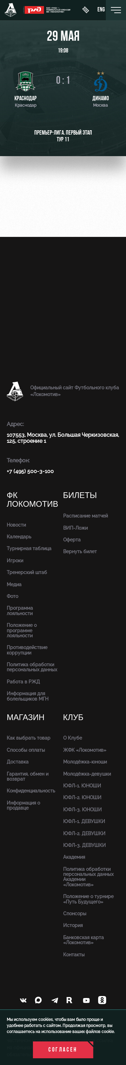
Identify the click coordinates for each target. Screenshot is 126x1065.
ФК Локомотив (32, 500)
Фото (12, 596)
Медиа (14, 584)
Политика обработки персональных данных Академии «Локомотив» (88, 876)
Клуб (73, 717)
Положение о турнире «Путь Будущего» (88, 899)
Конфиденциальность (31, 790)
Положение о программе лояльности (22, 630)
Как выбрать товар (28, 738)
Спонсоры (74, 913)
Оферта (72, 539)
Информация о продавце (23, 805)
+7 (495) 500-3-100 (30, 471)
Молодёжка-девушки (87, 774)
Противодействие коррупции (27, 650)
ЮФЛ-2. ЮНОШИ (82, 797)
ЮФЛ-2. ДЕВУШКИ (84, 833)
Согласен (63, 1050)
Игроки (15, 560)
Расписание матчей (85, 516)
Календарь (19, 536)
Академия (74, 857)
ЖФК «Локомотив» (84, 750)
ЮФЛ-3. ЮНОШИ (82, 809)
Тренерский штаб (27, 572)
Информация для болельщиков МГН (27, 696)
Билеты (80, 495)
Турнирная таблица (29, 548)
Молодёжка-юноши (85, 762)
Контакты (74, 954)
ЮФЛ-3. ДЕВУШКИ (84, 845)
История (73, 925)
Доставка (18, 762)
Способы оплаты (26, 750)
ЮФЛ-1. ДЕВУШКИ (84, 821)
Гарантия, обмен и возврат (27, 776)
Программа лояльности (20, 610)
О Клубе (72, 738)
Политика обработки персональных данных (32, 667)
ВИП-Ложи (75, 528)
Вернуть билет (80, 551)
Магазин (25, 717)
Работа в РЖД (23, 681)
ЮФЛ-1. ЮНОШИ (82, 785)
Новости (16, 525)
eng (101, 10)
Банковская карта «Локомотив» (83, 940)
